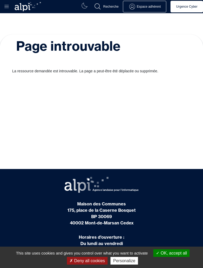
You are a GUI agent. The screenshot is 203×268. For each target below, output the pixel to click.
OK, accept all (171, 253)
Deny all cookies (87, 260)
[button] (6, 5)
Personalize (124, 260)
